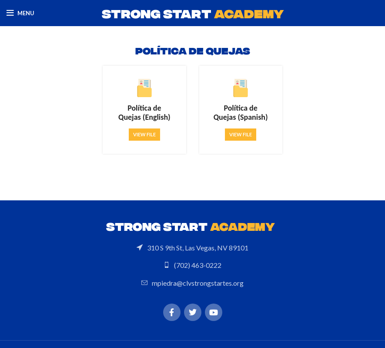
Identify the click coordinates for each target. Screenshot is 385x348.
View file (144, 134)
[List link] (192, 247)
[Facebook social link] (172, 312)
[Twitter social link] (192, 312)
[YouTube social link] (213, 312)
